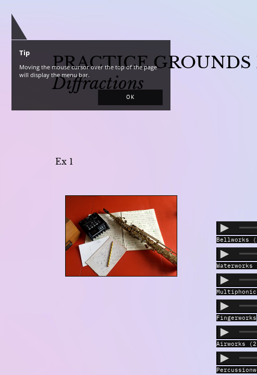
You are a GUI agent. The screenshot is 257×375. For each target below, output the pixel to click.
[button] (130, 97)
